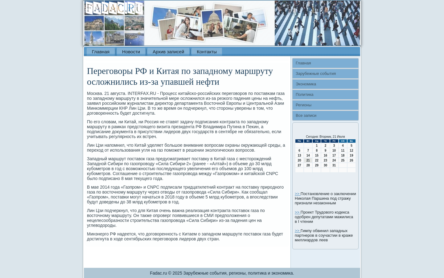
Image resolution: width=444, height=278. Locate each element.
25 (342, 160)
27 (299, 165)
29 (317, 165)
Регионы (303, 105)
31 (334, 165)
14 (308, 155)
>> (298, 193)
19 (351, 155)
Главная (100, 51)
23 (325, 160)
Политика (305, 94)
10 (334, 150)
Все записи (306, 115)
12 (351, 150)
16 (325, 155)
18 (342, 155)
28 (308, 165)
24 (334, 160)
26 (351, 160)
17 (334, 155)
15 (317, 155)
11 (342, 150)
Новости (131, 51)
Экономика (306, 84)
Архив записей (168, 51)
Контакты (207, 51)
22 (317, 160)
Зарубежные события (316, 73)
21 (308, 160)
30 (325, 165)
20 (299, 160)
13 (299, 155)
